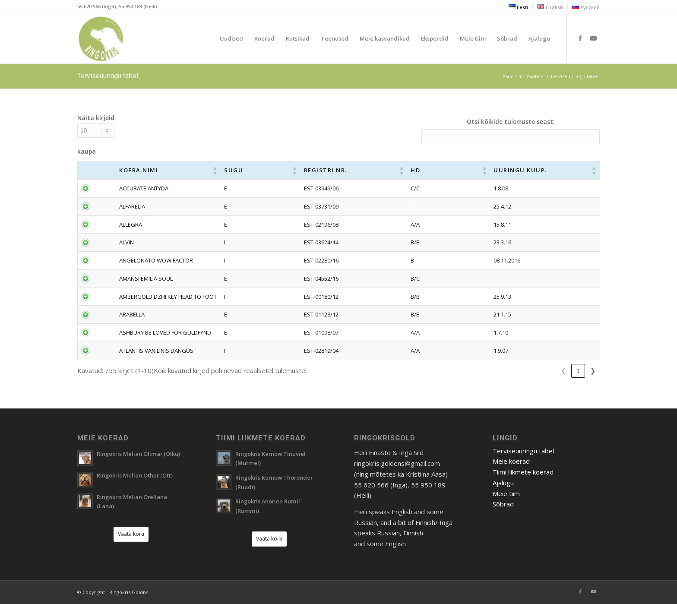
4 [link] (531, 370)
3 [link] (516, 370)
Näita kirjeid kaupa (95, 134)
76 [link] (578, 370)
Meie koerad (511, 461)
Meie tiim (506, 493)
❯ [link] (593, 370)
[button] (291, 170)
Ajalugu (503, 482)
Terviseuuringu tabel (107, 76)
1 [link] (487, 370)
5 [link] (545, 370)
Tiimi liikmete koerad (523, 472)
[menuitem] (518, 6)
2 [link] (501, 370)
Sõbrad (503, 504)
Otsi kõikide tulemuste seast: (511, 121)
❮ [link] (472, 370)
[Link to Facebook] (580, 38)
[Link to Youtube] (593, 38)
